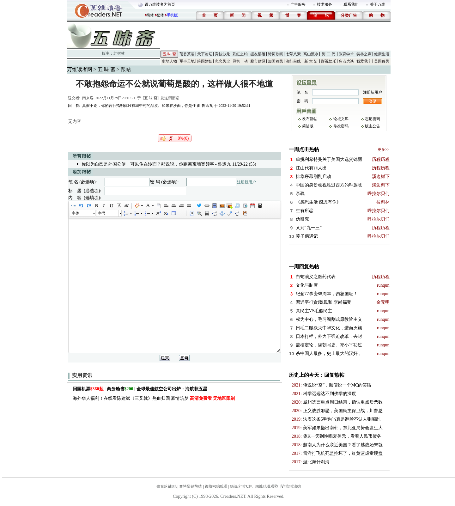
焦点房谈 (346, 61)
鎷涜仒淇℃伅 (241, 486)
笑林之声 (364, 54)
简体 (150, 15)
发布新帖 (309, 119)
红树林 (119, 53)
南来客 (88, 98)
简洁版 (307, 126)
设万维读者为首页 (160, 4)
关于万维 (377, 4)
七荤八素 (293, 54)
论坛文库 (341, 119)
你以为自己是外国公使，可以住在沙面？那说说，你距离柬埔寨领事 (148, 164)
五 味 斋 (169, 54)
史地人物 (169, 61)
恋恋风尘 (222, 61)
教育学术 (346, 54)
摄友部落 (257, 54)
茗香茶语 (187, 54)
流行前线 (293, 61)
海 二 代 (328, 54)
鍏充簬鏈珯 (166, 486)
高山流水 (310, 54)
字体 (75, 213)
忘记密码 (372, 119)
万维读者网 (79, 69)
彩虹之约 (240, 54)
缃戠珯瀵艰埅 (266, 486)
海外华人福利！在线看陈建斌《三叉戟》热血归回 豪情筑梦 (154, 398)
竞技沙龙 (222, 54)
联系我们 (351, 4)
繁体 (160, 15)
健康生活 (381, 54)
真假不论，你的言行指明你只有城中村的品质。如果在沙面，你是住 (139, 105)
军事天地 (187, 61)
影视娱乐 (328, 61)
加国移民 (275, 61)
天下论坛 (204, 54)
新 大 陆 (311, 61)
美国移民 (381, 61)
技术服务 (324, 4)
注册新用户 (246, 182)
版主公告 (372, 126)
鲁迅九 (207, 105)
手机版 (172, 15)
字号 (102, 213)
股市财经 (257, 61)
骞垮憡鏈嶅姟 (190, 486)
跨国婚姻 (204, 61)
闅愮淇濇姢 (291, 486)
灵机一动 (240, 61)
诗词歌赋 (275, 54)
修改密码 (341, 126)
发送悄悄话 (170, 98)
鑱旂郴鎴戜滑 (216, 486)
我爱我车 (364, 61)
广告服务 (298, 4)
